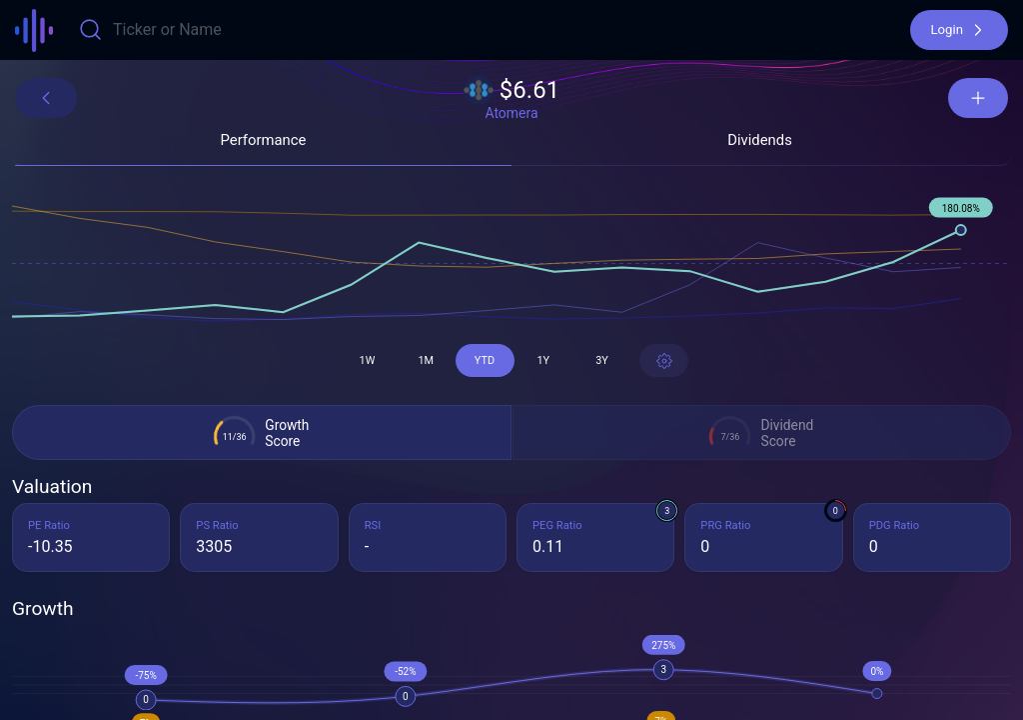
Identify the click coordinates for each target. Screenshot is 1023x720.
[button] (959, 30)
